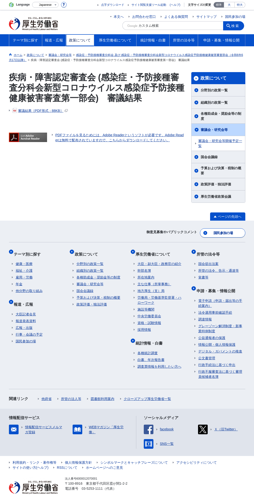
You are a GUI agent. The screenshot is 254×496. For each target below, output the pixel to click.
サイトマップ (206, 16)
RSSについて (67, 458)
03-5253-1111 (92, 479)
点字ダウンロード (112, 5)
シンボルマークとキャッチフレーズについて (134, 453)
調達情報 (205, 310)
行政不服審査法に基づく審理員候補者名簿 (220, 364)
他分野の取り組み (29, 285)
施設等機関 (145, 304)
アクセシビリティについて (196, 453)
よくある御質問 (176, 16)
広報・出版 (24, 318)
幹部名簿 (144, 265)
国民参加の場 (235, 16)
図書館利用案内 (102, 389)
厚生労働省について (154, 250)
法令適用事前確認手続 (215, 303)
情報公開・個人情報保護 (216, 335)
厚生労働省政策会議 (216, 196)
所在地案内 (145, 272)
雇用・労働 (24, 272)
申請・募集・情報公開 (217, 283)
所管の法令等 (209, 250)
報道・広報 (25, 297)
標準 (219, 5)
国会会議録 (209, 157)
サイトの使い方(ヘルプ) (30, 458)
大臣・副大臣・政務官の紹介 (159, 258)
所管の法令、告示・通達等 (218, 265)
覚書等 (203, 272)
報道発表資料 (26, 311)
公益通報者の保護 (211, 328)
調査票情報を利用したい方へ (159, 357)
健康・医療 (24, 258)
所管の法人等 (71, 389)
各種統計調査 (147, 344)
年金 (19, 279)
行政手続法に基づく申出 (216, 355)
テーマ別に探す (29, 250)
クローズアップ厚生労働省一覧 (147, 389)
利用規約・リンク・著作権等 (34, 453)
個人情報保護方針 (78, 453)
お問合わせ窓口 (144, 16)
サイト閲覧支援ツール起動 (148, 5)
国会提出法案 (208, 258)
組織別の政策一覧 (214, 102)
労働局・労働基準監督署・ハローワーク (159, 294)
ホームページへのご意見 (104, 458)
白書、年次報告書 (151, 350)
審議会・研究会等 (214, 130)
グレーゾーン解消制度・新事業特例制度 (220, 319)
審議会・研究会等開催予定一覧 (220, 143)
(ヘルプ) (175, 5)
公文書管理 (206, 349)
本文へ (119, 16)
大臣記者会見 (26, 305)
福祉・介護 (24, 265)
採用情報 (144, 324)
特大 (240, 5)
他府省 (46, 389)
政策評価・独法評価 (216, 184)
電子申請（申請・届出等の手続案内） (220, 293)
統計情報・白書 (151, 335)
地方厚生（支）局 (151, 285)
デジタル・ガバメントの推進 (220, 342)
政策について (213, 78)
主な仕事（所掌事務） (154, 279)
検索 (237, 25)
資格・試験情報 (149, 317)
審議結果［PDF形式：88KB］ (40, 110)
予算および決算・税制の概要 (221, 170)
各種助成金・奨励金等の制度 (221, 116)
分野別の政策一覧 (214, 90)
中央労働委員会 (149, 311)
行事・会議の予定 (29, 325)
